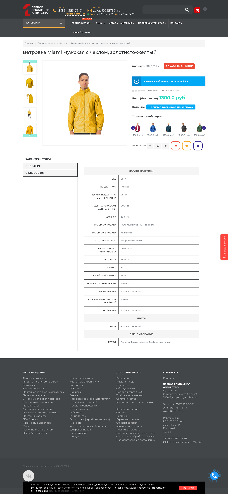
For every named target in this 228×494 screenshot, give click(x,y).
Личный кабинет (81, 32)
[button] (224, 247)
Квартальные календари (38, 402)
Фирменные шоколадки (37, 422)
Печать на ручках (80, 409)
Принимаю (188, 488)
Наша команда (125, 381)
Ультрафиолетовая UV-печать (88, 426)
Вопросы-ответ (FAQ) (129, 391)
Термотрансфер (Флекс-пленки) (90, 419)
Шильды (75, 436)
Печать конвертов (34, 395)
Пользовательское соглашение (135, 439)
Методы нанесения (121, 23)
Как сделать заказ (127, 409)
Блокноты (29, 385)
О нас (100, 23)
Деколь (74, 395)
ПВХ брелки (30, 419)
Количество (139, 146)
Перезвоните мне (75, 13)
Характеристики (38, 159)
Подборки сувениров (152, 23)
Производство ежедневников (41, 412)
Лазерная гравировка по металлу (90, 398)
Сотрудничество (126, 398)
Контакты (176, 23)
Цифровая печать (80, 429)
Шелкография (78, 433)
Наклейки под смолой (83, 402)
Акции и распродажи (129, 426)
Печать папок (31, 405)
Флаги (27, 426)
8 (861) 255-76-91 (70, 10)
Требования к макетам (130, 395)
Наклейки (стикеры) (35, 433)
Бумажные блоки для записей (41, 398)
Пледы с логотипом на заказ (40, 381)
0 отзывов (153, 90)
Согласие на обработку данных (135, 436)
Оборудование (125, 388)
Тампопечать (78, 415)
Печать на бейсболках (83, 405)
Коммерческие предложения (134, 402)
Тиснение (75, 422)
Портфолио (123, 378)
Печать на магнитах (34, 415)
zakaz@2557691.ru (107, 10)
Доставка (122, 415)
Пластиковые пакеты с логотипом (43, 391)
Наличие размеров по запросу (170, 107)
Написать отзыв (170, 90)
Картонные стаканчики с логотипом (85, 383)
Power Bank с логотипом (38, 429)
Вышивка (75, 391)
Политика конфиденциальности (135, 433)
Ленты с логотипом (34, 378)
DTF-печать (77, 388)
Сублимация (77, 412)
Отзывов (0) (34, 172)
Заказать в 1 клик (179, 66)
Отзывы (121, 385)
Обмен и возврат (126, 422)
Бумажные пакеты (34, 388)
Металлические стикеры (38, 409)
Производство (81, 22)
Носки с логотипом (81, 378)
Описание (33, 166)
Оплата (120, 412)
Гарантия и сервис (128, 419)
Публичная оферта (128, 429)
